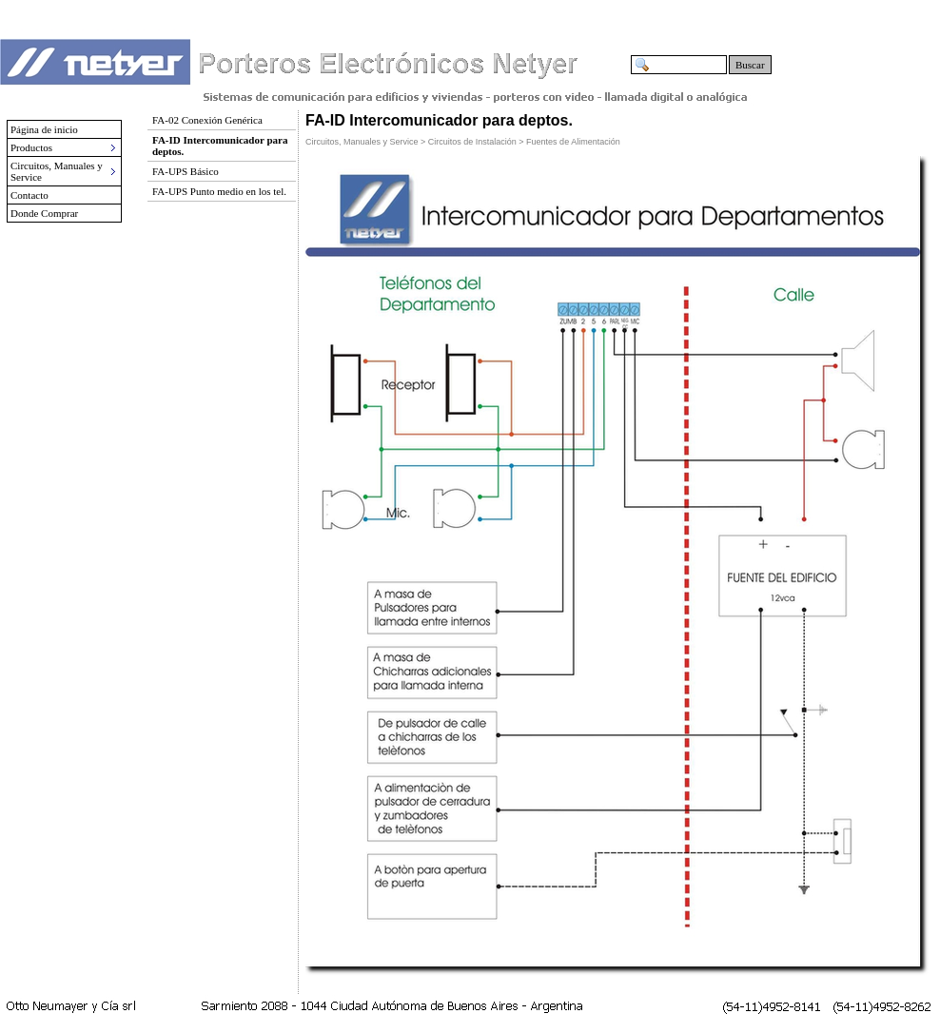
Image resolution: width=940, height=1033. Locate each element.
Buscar (750, 64)
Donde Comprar (44, 213)
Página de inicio (44, 129)
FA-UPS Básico (185, 171)
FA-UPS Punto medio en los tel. (219, 191)
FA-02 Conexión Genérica (207, 120)
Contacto (29, 195)
